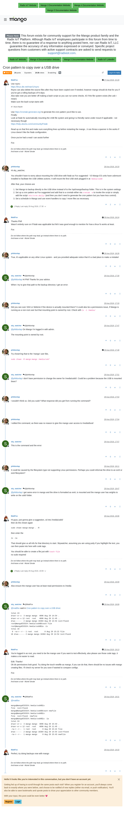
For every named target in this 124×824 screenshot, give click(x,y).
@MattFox (28, 604)
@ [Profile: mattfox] (15, 608)
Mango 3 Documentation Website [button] (55, 5)
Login (18, 802)
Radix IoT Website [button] (28, 5)
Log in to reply (114, 73)
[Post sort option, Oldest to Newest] (103, 73)
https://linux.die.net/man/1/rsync (25, 87)
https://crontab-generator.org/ (28, 112)
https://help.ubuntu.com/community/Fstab (29, 124)
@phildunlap (29, 276)
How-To (7, 73)
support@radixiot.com (61, 53)
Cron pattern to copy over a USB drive (43, 608)
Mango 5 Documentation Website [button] (62, 10)
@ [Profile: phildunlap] (16, 279)
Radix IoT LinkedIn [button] (106, 59)
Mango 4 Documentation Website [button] (89, 5)
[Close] (119, 779)
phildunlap (15, 167)
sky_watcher (16, 276)
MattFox (14, 80)
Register (8, 802)
